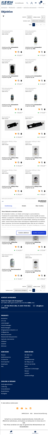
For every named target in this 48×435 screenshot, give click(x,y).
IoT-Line (3, 321)
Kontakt (27, 357)
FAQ (2, 366)
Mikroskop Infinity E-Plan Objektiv (9, 143)
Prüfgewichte (5, 332)
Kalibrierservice (6, 357)
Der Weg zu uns (29, 362)
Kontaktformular (29, 359)
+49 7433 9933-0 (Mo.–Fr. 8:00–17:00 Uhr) (16, 306)
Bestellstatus (5, 391)
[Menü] (36, 3)
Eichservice (4, 359)
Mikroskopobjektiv (7, 255)
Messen (3, 355)
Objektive (41, 7)
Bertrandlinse (6, 117)
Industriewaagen (6, 325)
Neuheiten (4, 318)
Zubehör (19, 7)
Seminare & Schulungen (32, 368)
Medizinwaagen (5, 327)
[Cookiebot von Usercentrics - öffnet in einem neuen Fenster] (39, 201)
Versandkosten (5, 389)
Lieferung (4, 386)
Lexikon (27, 373)
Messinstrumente (6, 334)
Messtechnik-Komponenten (9, 337)
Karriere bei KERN (30, 364)
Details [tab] (24, 205)
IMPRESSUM (25, 413)
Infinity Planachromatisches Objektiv (33, 256)
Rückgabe (4, 393)
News (26, 366)
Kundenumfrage (29, 375)
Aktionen (3, 346)
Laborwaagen (5, 323)
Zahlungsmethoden (7, 384)
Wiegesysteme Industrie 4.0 (9, 330)
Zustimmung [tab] (8, 205)
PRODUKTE (12, 7)
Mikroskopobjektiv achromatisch (7, 32)
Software (3, 341)
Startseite (4, 7)
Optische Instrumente (30, 7)
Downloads (4, 364)
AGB (31, 413)
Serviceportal (5, 362)
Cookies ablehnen (23, 232)
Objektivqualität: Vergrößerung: (10, 48)
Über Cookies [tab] (40, 205)
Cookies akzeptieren (39, 232)
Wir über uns (28, 355)
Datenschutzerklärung (40, 413)
